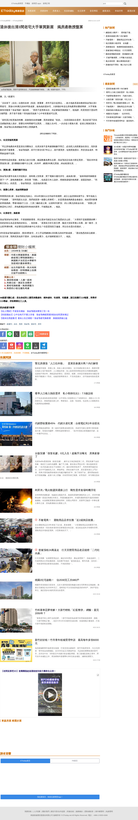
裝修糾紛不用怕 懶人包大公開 (118, 65)
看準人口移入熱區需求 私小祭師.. (120, 92)
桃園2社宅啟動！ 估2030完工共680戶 (57, 580)
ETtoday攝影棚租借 (121, 174)
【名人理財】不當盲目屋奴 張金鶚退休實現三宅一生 (25, 311)
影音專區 (94, 11)
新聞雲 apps (36, 1)
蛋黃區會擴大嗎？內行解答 (117, 36)
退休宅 (33, 324)
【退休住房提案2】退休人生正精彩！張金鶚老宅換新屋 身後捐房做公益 (33, 318)
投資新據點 (69, 11)
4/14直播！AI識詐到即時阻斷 (125, 147)
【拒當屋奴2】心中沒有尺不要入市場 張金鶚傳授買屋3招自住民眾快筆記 (34, 314)
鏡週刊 (9, 324)
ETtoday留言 (25, 761)
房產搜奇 (44, 11)
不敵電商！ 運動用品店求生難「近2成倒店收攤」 (67, 520)
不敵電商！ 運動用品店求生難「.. (120, 40)
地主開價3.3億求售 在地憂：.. (118, 43)
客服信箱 (70, 811)
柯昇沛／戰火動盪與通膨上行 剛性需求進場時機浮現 (65, 490)
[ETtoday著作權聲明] (39, 353)
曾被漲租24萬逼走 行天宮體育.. (119, 50)
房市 (39, 324)
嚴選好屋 (131, 11)
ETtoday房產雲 (12, 11)
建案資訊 (106, 11)
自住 (15, 324)
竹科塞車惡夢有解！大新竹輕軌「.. (120, 117)
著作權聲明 (99, 811)
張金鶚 (26, 324)
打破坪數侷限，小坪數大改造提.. (119, 58)
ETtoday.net (67, 815)
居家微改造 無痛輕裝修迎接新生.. (120, 47)
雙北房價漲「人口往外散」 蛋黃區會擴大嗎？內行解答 (66, 363)
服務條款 (79, 811)
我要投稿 (28, 811)
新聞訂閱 (46, 1)
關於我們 (45, 811)
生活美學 (81, 11)
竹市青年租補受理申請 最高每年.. (120, 121)
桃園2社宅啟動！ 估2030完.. (118, 114)
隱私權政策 (89, 811)
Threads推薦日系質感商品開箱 (125, 135)
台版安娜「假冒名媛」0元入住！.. (120, 99)
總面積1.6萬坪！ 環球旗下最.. (118, 33)
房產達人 (56, 11)
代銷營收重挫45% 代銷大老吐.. (119, 96)
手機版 (27, 1)
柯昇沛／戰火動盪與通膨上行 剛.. (120, 103)
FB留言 (75, 761)
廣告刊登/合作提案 (58, 811)
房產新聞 (31, 11)
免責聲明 (109, 811)
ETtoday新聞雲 (17, 1)
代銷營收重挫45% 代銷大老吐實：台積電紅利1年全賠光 (67, 423)
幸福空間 (119, 11)
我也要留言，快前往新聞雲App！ (50, 797)
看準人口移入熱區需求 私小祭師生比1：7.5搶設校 (64, 393)
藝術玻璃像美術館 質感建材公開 (119, 54)
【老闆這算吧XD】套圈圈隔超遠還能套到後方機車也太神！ (28, 671)
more (135, 84)
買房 (20, 324)
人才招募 (36, 811)
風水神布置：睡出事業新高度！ (118, 61)
